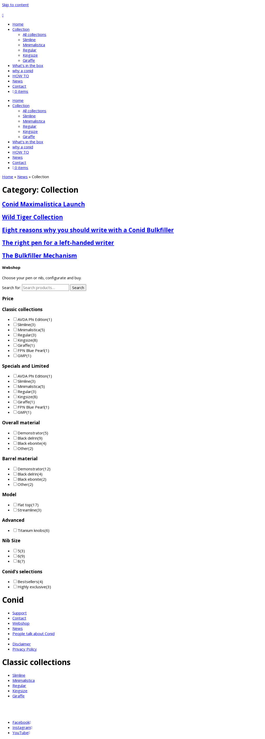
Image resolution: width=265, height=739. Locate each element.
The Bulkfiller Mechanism (39, 256)
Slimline (29, 39)
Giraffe (29, 60)
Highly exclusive (32, 586)
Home (18, 24)
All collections (34, 34)
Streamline (27, 509)
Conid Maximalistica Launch (43, 204)
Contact (19, 86)
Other (23, 448)
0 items (20, 91)
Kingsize (30, 55)
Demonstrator (30, 432)
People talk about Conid (33, 633)
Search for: (11, 287)
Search (78, 287)
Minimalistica (34, 44)
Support (19, 612)
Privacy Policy (24, 649)
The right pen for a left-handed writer (58, 243)
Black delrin (28, 438)
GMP (22, 355)
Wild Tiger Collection (32, 217)
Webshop (21, 623)
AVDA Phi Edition (32, 319)
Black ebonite (29, 443)
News (17, 81)
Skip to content (15, 4)
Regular (29, 49)
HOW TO (20, 75)
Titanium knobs (31, 530)
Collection (21, 29)
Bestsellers (28, 581)
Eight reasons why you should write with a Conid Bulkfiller (88, 230)
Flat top (24, 504)
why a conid (22, 70)
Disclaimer (21, 643)
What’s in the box (27, 65)
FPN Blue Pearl (31, 350)
